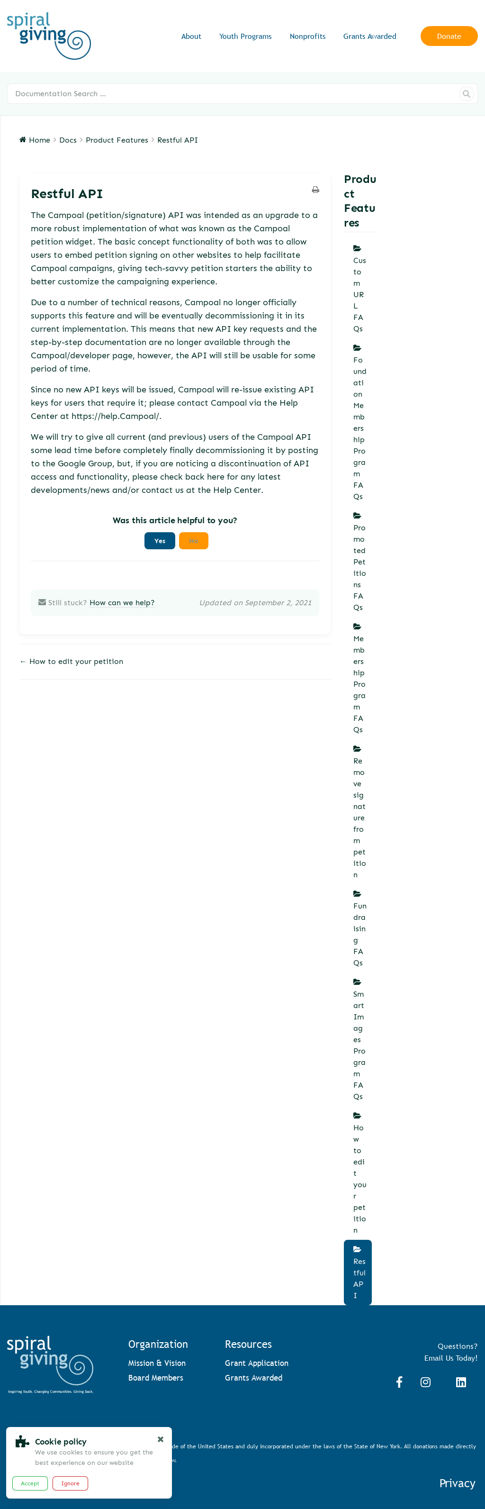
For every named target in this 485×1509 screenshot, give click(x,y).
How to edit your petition (360, 1179)
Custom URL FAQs (359, 294)
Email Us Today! (451, 1358)
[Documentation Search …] (242, 93)
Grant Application (256, 1363)
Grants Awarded (369, 36)
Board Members (155, 1378)
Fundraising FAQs (360, 934)
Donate (449, 36)
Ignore (70, 1483)
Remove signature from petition (359, 817)
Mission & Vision (157, 1363)
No (193, 540)
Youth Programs (245, 36)
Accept (30, 1483)
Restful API (359, 1278)
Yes (159, 540)
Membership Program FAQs (359, 684)
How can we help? (122, 602)
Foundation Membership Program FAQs (360, 428)
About (191, 36)
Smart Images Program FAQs (359, 1045)
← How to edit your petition (71, 661)
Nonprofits (307, 36)
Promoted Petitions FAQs (359, 567)
